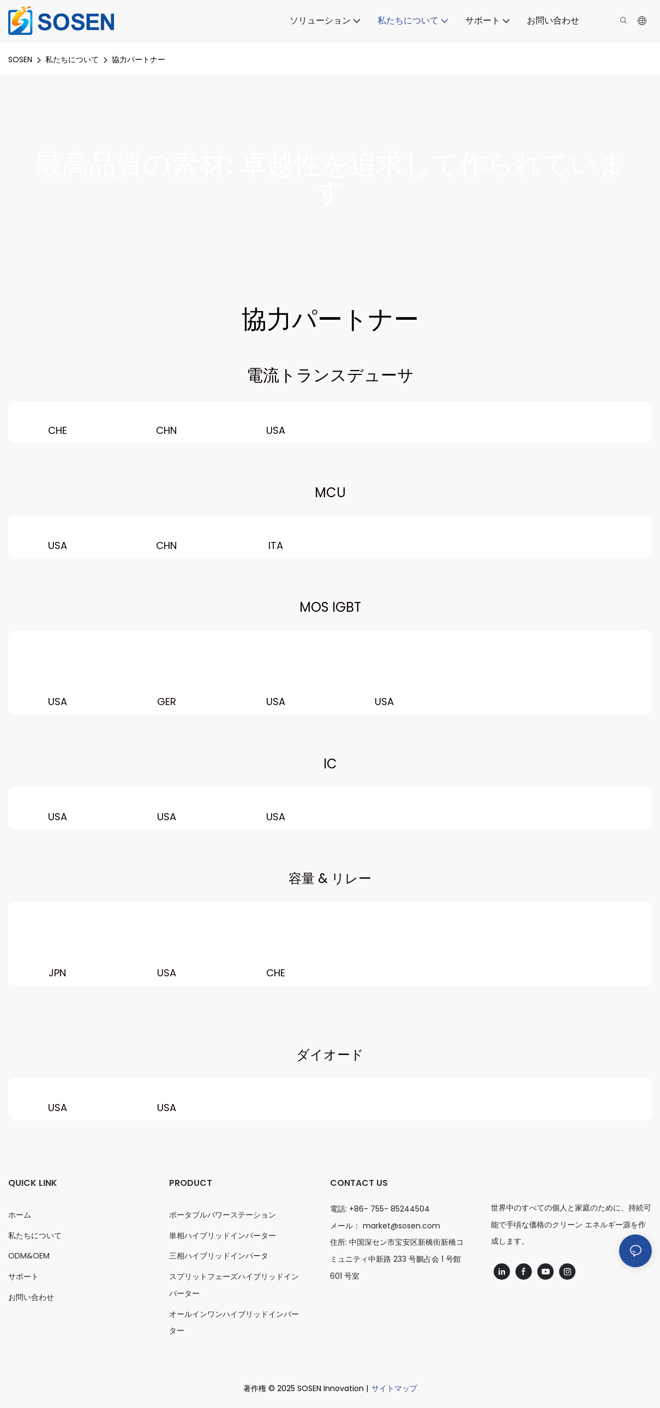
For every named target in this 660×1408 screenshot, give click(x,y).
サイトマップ (394, 1388)
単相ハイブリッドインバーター (222, 1235)
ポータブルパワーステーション (222, 1214)
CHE (57, 430)
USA (275, 430)
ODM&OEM (29, 1255)
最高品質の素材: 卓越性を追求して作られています (330, 178)
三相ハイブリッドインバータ (218, 1255)
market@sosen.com (401, 1225)
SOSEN (20, 59)
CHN (166, 430)
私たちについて (72, 59)
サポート (23, 1276)
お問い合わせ (31, 1297)
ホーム (19, 1214)
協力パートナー (138, 59)
